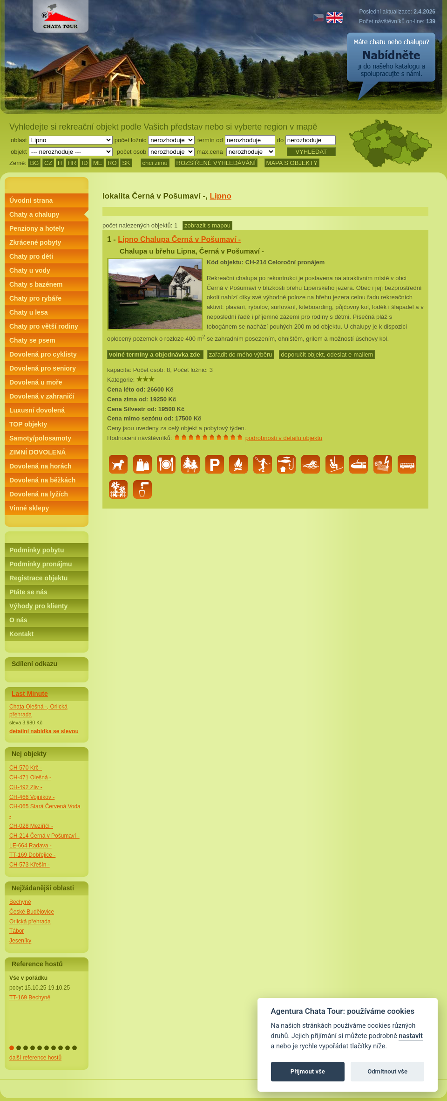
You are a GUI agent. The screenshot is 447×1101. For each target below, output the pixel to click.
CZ (48, 162)
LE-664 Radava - (30, 845)
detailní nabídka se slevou (44, 731)
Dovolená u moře (35, 382)
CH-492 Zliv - (25, 787)
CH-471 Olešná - (30, 777)
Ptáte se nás (28, 592)
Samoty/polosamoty (40, 438)
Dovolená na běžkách (42, 480)
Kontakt (21, 634)
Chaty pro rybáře (35, 298)
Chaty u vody (29, 270)
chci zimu (155, 162)
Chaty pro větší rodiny (43, 326)
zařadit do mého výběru (240, 354)
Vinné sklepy (29, 508)
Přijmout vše (308, 1071)
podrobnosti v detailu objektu (284, 437)
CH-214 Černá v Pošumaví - (44, 836)
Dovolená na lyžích (38, 494)
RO (112, 162)
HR (72, 162)
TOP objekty (28, 424)
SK (126, 162)
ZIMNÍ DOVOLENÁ (37, 452)
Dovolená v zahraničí (41, 396)
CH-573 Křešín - (29, 864)
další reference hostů (35, 1057)
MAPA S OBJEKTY (292, 162)
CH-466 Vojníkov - (31, 797)
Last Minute (30, 693)
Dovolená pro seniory (42, 368)
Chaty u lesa (28, 312)
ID (84, 162)
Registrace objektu (38, 578)
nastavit (410, 1036)
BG (34, 162)
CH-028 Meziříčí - (31, 826)
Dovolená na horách (40, 466)
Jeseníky (20, 940)
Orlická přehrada (30, 921)
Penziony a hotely (36, 228)
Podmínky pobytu (36, 550)
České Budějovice (31, 911)
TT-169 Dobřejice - (32, 855)
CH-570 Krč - (25, 767)
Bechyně (20, 902)
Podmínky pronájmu (40, 564)
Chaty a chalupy (34, 214)
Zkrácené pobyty (35, 242)
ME (97, 162)
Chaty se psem (32, 340)
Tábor (16, 931)
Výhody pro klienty (38, 606)
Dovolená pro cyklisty (43, 354)
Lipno (220, 196)
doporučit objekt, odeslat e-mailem (327, 354)
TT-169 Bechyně (29, 997)
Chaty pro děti (31, 256)
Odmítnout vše (387, 1071)
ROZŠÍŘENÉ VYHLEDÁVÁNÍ (216, 162)
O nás (18, 620)
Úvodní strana (31, 200)
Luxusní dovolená (37, 410)
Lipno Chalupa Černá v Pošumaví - (179, 239)
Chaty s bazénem (35, 284)
